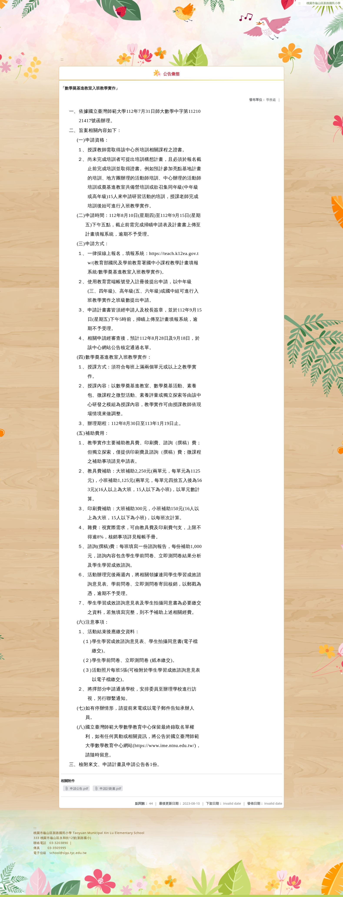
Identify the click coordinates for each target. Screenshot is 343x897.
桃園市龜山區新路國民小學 (323, 3)
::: (299, 3)
